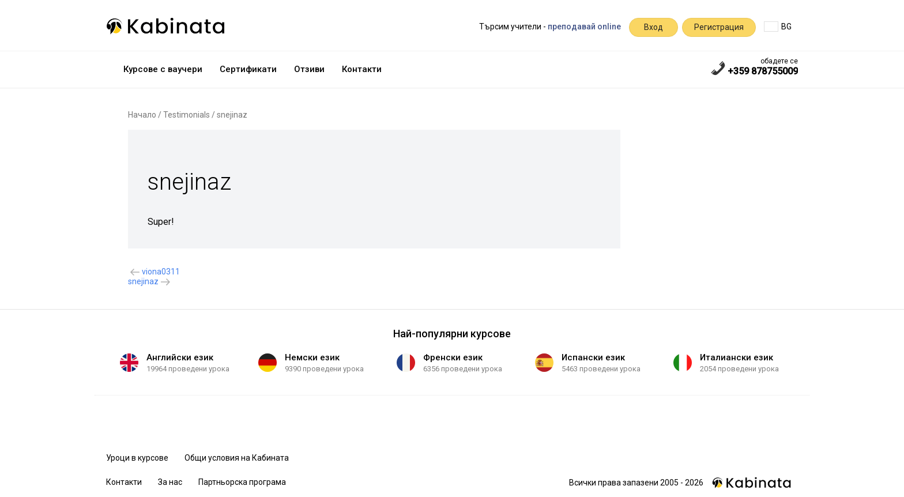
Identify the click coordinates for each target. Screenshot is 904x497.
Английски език (179, 357)
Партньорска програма (242, 482)
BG (778, 26)
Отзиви (309, 69)
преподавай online (584, 26)
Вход (653, 27)
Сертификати (248, 69)
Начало (142, 114)
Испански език (593, 357)
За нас (170, 482)
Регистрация (719, 27)
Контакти (362, 69)
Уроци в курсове (137, 457)
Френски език (453, 357)
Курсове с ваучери (162, 69)
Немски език (312, 357)
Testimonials (186, 114)
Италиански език (736, 357)
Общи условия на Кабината (236, 457)
